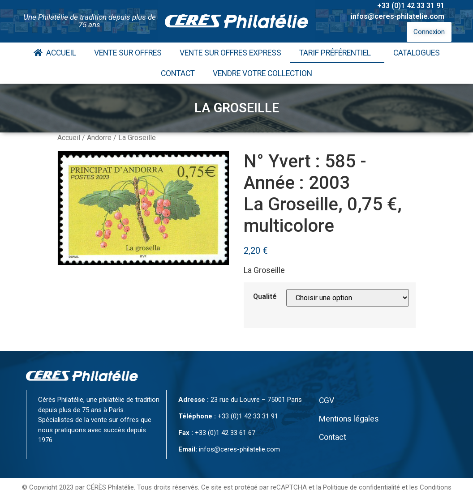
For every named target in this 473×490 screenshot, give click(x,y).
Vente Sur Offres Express (230, 52)
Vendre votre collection (262, 73)
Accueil (55, 52)
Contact (178, 73)
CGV (326, 400)
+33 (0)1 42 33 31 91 (410, 5)
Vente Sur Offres (128, 52)
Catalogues (416, 52)
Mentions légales (349, 418)
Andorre (99, 137)
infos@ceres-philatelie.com (397, 16)
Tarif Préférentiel (337, 52)
